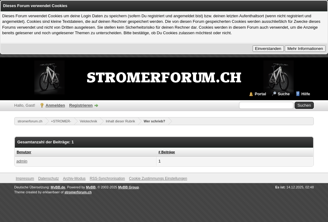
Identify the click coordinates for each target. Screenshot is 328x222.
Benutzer (24, 152)
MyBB (90, 187)
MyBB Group (128, 187)
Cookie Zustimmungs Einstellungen (158, 178)
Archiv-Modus (74, 178)
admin (21, 161)
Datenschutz (48, 178)
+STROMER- (61, 121)
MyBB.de (58, 187)
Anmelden (55, 105)
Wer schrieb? (154, 121)
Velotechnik (88, 121)
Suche (284, 94)
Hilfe (305, 94)
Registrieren (81, 105)
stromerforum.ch (30, 121)
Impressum (25, 178)
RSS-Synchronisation (107, 178)
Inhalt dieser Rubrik (120, 121)
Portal (260, 94)
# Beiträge (166, 152)
